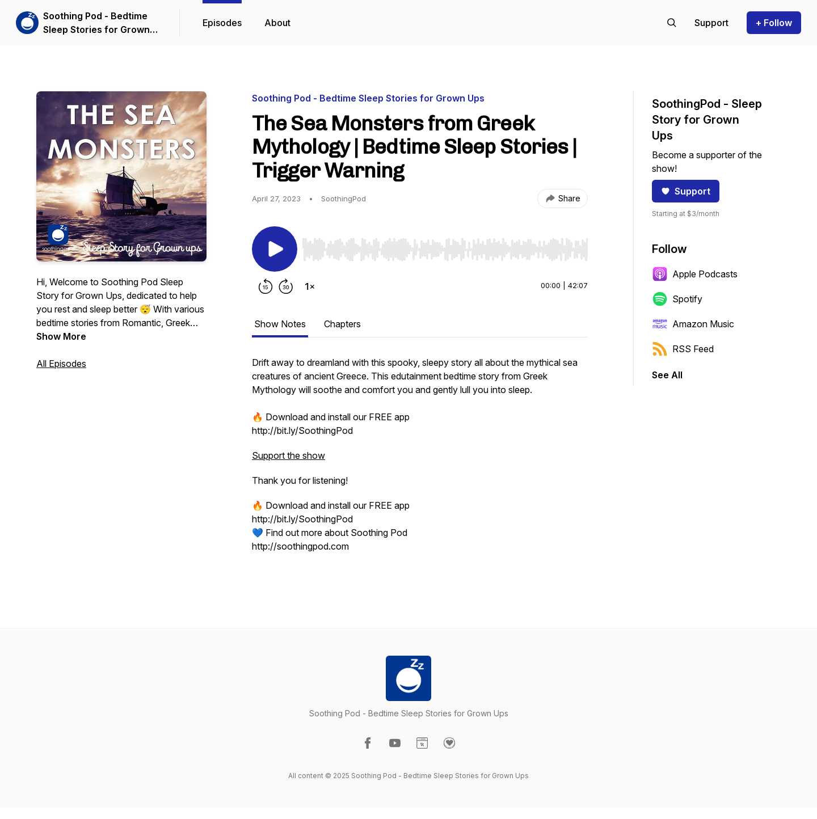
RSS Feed (683, 349)
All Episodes (61, 363)
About (277, 22)
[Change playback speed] (309, 286)
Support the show (288, 455)
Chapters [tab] (342, 324)
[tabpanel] (420, 460)
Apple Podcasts (695, 274)
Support (685, 191)
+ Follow (774, 22)
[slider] (445, 249)
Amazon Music (693, 324)
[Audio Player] (445, 246)
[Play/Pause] (274, 249)
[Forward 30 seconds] (286, 286)
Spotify (677, 299)
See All (667, 375)
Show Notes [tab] (280, 324)
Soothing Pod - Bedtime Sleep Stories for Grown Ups (96, 23)
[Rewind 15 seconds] (265, 286)
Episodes (222, 22)
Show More (61, 336)
